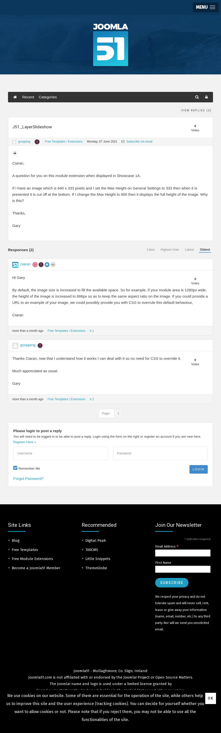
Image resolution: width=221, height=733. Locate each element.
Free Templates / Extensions (64, 141)
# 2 (92, 399)
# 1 (92, 331)
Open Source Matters (173, 677)
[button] (205, 7)
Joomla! (63, 684)
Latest (189, 249)
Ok (210, 698)
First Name (163, 562)
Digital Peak (95, 540)
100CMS (91, 550)
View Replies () (196, 110)
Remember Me (29, 468)
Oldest (205, 249)
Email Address (167, 546)
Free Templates (25, 550)
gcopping (24, 141)
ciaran (25, 264)
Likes (150, 249)
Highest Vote (169, 249)
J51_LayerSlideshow (32, 126)
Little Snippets (97, 558)
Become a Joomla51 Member (36, 568)
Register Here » (24, 442)
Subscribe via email (136, 141)
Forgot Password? (28, 478)
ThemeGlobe (96, 568)
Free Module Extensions (32, 558)
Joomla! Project (136, 677)
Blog (16, 540)
